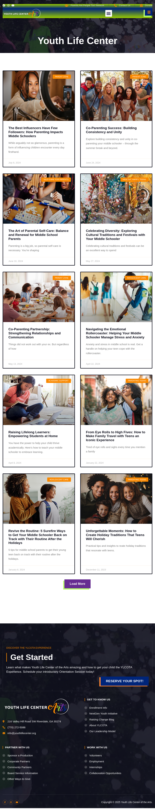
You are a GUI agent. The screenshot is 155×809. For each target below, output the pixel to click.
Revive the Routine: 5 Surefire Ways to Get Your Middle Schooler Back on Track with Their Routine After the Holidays (37, 537)
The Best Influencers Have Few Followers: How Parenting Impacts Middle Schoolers (35, 132)
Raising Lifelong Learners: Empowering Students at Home (33, 434)
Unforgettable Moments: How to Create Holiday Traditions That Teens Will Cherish (115, 535)
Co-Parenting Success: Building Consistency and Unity (111, 130)
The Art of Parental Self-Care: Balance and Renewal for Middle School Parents (38, 235)
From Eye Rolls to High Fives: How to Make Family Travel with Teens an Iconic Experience (115, 436)
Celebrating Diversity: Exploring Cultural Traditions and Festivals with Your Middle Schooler (115, 235)
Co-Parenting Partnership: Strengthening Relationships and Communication (34, 333)
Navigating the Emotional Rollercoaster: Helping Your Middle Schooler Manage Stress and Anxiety (115, 333)
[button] (108, 13)
